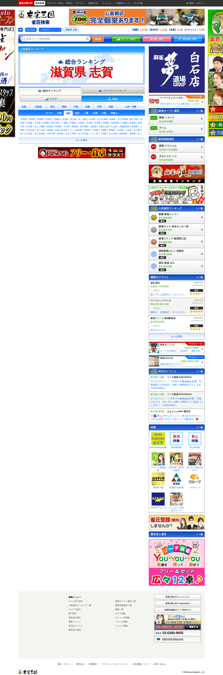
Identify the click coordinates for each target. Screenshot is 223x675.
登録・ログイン (64, 664)
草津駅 (98, 123)
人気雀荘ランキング (50, 29)
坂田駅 (32, 119)
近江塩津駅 (102, 119)
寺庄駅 (38, 123)
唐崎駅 (50, 130)
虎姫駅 (57, 119)
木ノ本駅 (82, 119)
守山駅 (67, 126)
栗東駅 (75, 126)
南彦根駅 (115, 123)
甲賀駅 (29, 123)
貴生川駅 (55, 123)
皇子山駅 (41, 130)
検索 (98, 39)
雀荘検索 (30, 29)
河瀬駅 (124, 123)
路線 (112, 99)
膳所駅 (135, 126)
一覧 (199, 111)
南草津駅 (84, 126)
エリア (51, 99)
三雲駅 (65, 123)
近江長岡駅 (123, 119)
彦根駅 (106, 123)
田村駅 (40, 119)
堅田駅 (87, 130)
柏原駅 (112, 119)
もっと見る (81, 140)
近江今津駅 (71, 133)
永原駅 (104, 133)
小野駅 (95, 130)
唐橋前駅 (123, 133)
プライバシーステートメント (114, 664)
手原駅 (89, 123)
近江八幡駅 (40, 126)
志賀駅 (120, 130)
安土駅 (29, 126)
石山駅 (114, 126)
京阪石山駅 (104, 126)
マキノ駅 (94, 133)
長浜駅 (48, 119)
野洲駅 (58, 126)
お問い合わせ (159, 664)
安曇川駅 (51, 133)
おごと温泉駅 (76, 130)
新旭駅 (60, 133)
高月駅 (73, 119)
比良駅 (128, 130)
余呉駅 (92, 119)
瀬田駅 (93, 126)
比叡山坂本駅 (61, 130)
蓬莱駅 (112, 130)
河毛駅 (65, 119)
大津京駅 (30, 130)
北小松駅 (28, 133)
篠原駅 (50, 126)
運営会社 (80, 664)
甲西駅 (73, 123)
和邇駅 (104, 130)
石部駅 (81, 123)
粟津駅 (133, 133)
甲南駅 (46, 123)
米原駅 (24, 119)
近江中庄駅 (83, 133)
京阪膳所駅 (124, 126)
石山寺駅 (113, 133)
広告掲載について (141, 664)
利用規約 (93, 664)
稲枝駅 (133, 123)
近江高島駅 (40, 133)
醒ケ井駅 (134, 119)
